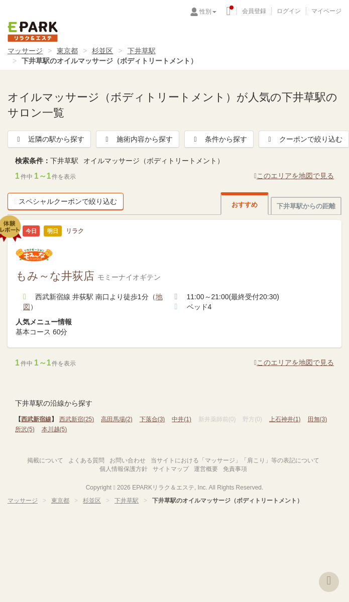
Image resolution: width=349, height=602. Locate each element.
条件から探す (219, 139)
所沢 (25, 429)
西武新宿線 (36, 419)
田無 (317, 419)
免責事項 (235, 468)
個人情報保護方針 (123, 468)
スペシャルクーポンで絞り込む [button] (65, 201)
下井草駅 (142, 51)
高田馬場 (117, 419)
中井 (181, 419)
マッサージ (25, 51)
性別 (207, 11)
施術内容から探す (137, 139)
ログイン (289, 11)
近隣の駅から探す (49, 139)
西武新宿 (76, 419)
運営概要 (206, 468)
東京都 (67, 51)
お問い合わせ (127, 460)
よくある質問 (86, 460)
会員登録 (254, 11)
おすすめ (244, 204)
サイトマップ (171, 468)
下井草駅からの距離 (306, 206)
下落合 (152, 419)
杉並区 (102, 51)
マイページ (326, 11)
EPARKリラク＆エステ (33, 32)
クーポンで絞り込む (303, 139)
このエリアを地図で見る (294, 176)
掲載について (45, 460)
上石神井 (285, 419)
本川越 (54, 429)
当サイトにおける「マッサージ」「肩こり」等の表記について (235, 460)
